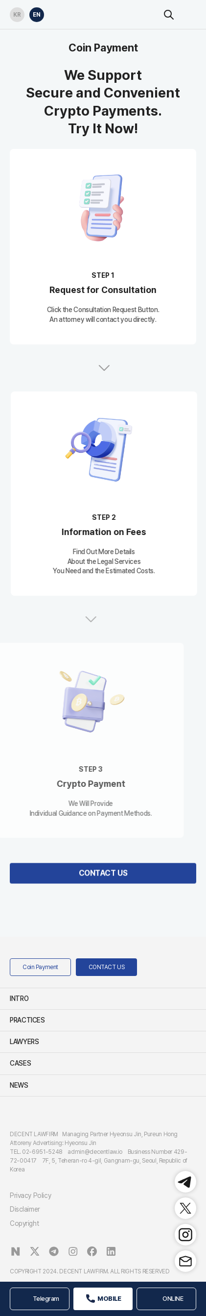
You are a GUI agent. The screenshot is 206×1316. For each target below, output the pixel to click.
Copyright (24, 1223)
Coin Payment (40, 967)
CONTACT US (103, 897)
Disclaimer (25, 1209)
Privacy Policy (30, 1195)
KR (15, 12)
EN (35, 12)
